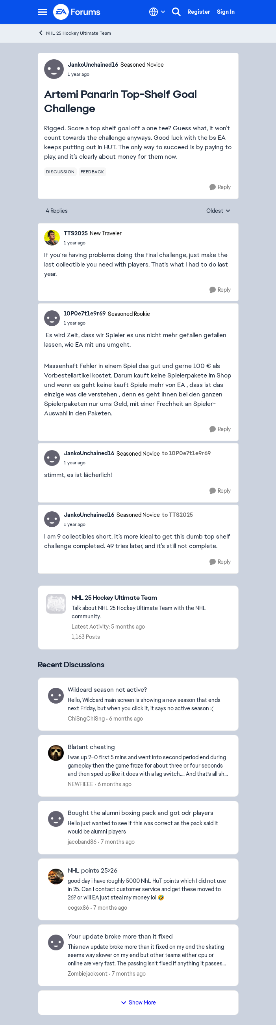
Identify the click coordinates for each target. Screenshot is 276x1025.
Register (198, 11)
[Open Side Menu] (42, 12)
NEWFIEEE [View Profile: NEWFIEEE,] (80, 784)
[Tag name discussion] (60, 171)
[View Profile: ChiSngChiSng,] (56, 696)
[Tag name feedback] (92, 171)
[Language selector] (157, 12)
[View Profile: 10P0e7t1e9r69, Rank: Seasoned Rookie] (52, 318)
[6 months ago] (124, 718)
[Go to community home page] (77, 12)
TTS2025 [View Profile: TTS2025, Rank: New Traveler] (76, 233)
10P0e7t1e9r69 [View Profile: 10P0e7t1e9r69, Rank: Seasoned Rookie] (85, 313)
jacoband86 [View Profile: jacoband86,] (82, 841)
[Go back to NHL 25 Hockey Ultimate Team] (151, 598)
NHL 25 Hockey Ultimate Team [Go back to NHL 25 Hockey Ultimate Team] (74, 33)
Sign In (226, 11)
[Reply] (220, 187)
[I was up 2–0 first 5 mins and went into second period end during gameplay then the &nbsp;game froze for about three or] (148, 765)
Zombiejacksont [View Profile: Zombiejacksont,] (87, 973)
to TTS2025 (177, 514)
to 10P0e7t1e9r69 (186, 453)
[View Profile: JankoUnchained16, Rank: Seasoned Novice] (54, 69)
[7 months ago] (116, 842)
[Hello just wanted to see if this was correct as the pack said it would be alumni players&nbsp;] (148, 827)
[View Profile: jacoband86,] (56, 819)
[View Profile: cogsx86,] (56, 876)
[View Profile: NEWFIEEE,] (56, 753)
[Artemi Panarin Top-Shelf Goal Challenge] (93, 242)
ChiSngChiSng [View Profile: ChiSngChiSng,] (86, 718)
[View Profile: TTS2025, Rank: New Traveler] (52, 238)
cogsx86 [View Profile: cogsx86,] (78, 907)
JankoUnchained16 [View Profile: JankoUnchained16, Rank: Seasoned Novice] (93, 64)
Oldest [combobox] (218, 211)
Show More (138, 1002)
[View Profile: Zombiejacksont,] (56, 942)
